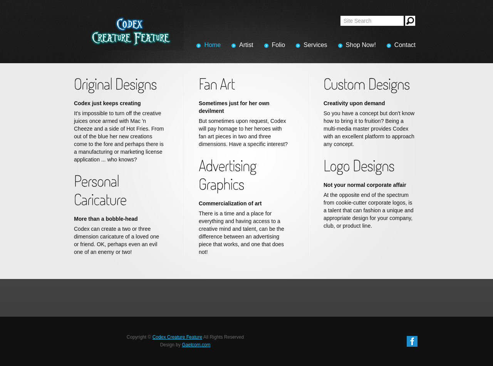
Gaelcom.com (196, 345)
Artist (246, 45)
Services (315, 45)
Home (212, 45)
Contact (405, 45)
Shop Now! (361, 45)
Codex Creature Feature (177, 337)
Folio (278, 45)
